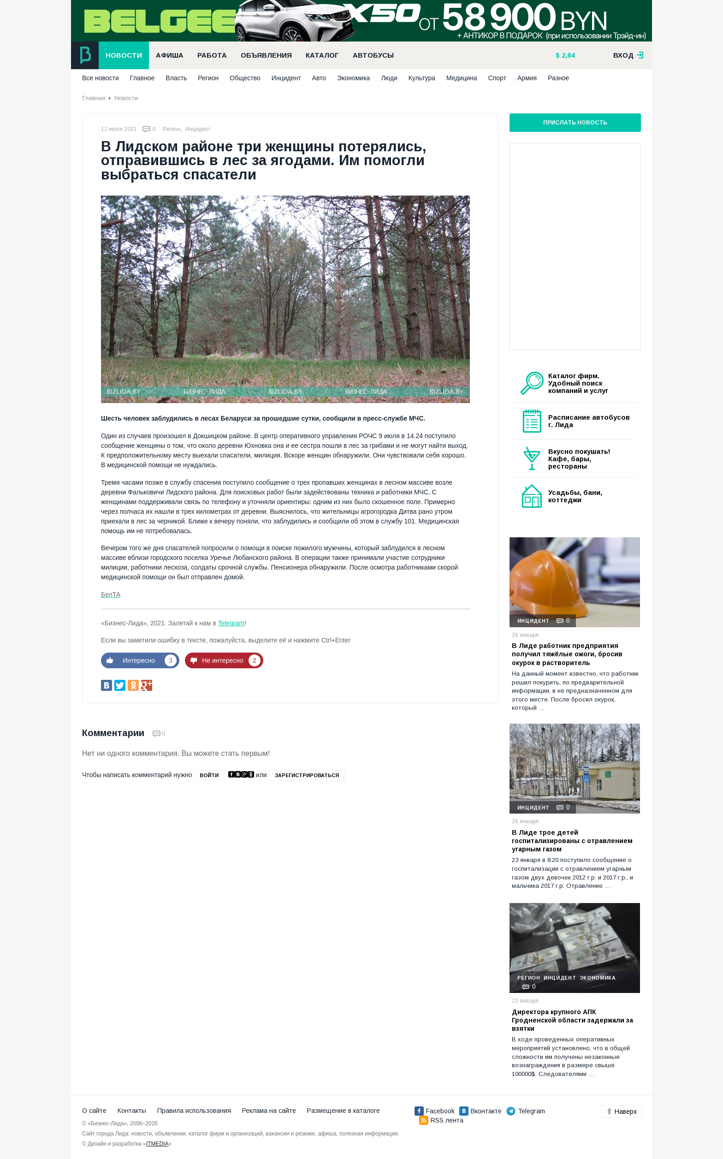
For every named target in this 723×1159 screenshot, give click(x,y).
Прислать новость (575, 122)
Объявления (266, 55)
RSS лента (441, 1120)
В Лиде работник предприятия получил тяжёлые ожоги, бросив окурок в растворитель (567, 654)
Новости (124, 55)
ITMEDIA (157, 1144)
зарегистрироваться (307, 775)
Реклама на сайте (269, 1110)
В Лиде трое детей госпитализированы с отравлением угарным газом (572, 841)
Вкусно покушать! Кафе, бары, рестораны (579, 459)
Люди (389, 78)
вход (628, 55)
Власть (176, 78)
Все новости (100, 78)
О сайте (94, 1110)
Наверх (621, 1111)
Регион (208, 78)
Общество (245, 78)
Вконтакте (480, 1111)
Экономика (353, 78)
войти (209, 775)
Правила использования (194, 1110)
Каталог (322, 55)
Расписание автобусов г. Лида (589, 421)
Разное (558, 78)
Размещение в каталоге (343, 1110)
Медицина (461, 78)
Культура (422, 78)
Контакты (132, 1110)
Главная (94, 98)
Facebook (435, 1111)
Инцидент (286, 78)
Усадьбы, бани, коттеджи (575, 496)
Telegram (231, 623)
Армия (527, 78)
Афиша (170, 55)
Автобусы (373, 55)
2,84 (567, 55)
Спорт (497, 78)
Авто (319, 78)
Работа (212, 55)
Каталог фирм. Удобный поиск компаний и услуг (578, 383)
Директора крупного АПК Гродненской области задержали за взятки (572, 1020)
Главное (142, 78)
